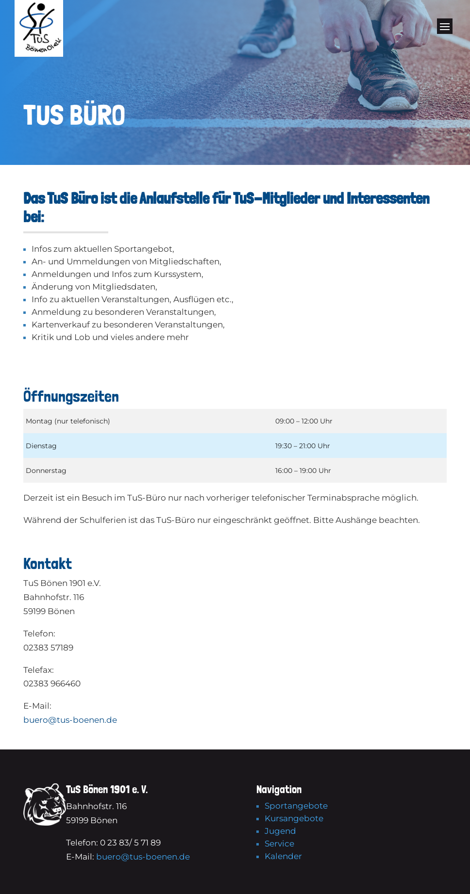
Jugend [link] (280, 831)
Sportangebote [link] (296, 806)
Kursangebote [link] (294, 818)
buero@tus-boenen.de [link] (70, 720)
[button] (445, 30)
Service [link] (279, 843)
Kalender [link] (283, 856)
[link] (39, 54)
